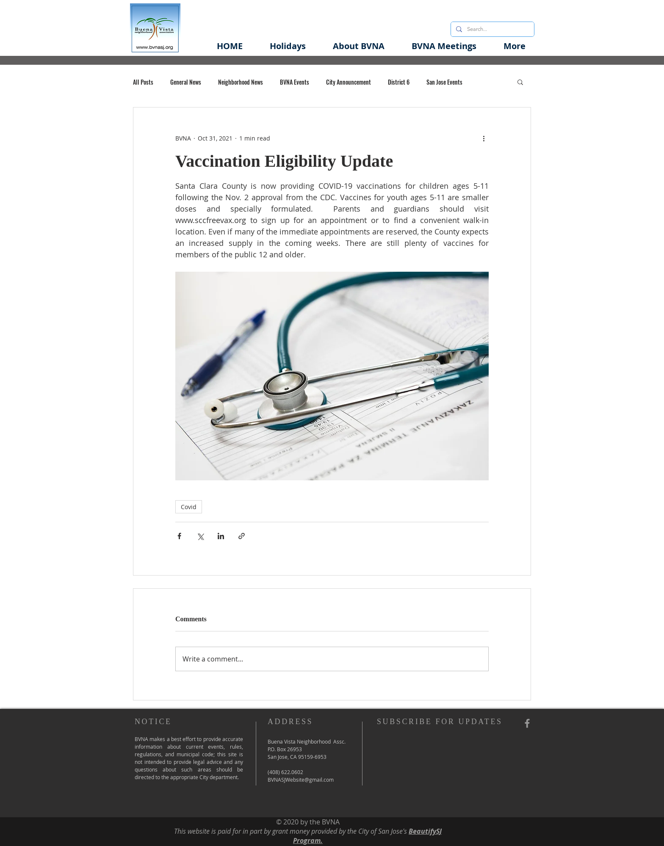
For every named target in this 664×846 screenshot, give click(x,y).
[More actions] (484, 138)
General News (185, 81)
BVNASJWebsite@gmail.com (301, 779)
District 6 (398, 81)
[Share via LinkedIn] (221, 536)
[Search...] (491, 29)
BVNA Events (294, 81)
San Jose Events (444, 81)
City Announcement (348, 81)
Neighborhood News (240, 81)
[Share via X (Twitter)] (200, 536)
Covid (188, 507)
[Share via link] (242, 536)
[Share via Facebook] (179, 536)
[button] (358, 46)
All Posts (143, 81)
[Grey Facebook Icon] (527, 723)
